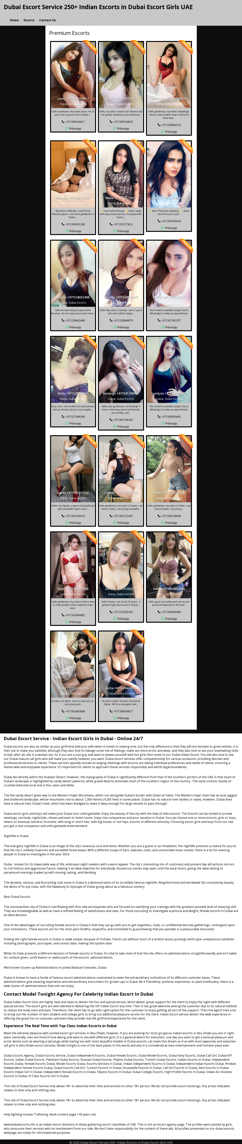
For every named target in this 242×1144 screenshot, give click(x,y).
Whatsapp (75, 126)
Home (14, 16)
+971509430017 (75, 119)
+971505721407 (123, 514)
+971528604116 (171, 123)
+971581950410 (171, 219)
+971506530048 (171, 514)
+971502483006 (75, 709)
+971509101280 (75, 222)
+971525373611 (123, 222)
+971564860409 (171, 610)
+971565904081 (75, 613)
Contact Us (47, 16)
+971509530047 (123, 119)
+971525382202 (123, 610)
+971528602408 (75, 318)
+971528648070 (123, 318)
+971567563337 (171, 318)
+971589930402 (171, 414)
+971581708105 (123, 417)
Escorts (29, 16)
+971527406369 (75, 414)
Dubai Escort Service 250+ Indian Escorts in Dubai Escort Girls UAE (98, 7)
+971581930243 (75, 514)
